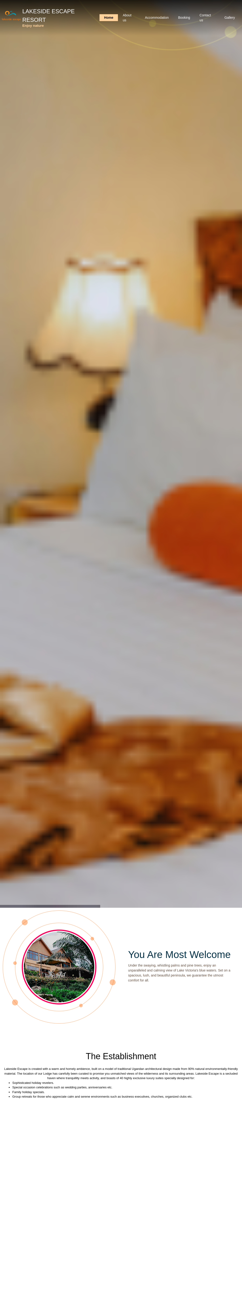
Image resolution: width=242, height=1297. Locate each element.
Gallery (230, 17)
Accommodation (157, 17)
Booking (184, 17)
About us (127, 17)
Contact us (205, 17)
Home (108, 17)
